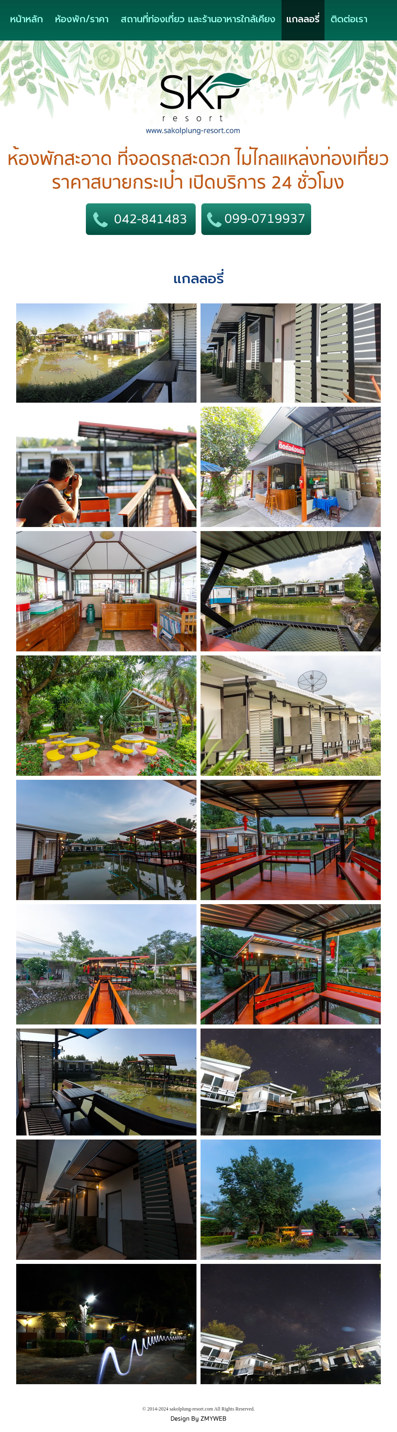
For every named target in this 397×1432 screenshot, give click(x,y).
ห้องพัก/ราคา (82, 19)
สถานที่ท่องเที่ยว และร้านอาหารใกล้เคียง (198, 19)
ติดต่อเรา (349, 19)
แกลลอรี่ (303, 19)
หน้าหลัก (26, 19)
